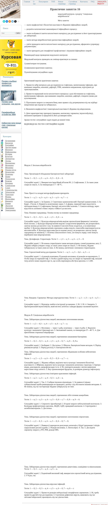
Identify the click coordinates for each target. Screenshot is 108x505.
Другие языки (10, 147)
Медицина (9, 165)
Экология (9, 206)
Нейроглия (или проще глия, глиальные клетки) (11, 125)
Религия (8, 181)
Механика (9, 168)
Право (7, 177)
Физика (8, 197)
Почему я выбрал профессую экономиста (9, 83)
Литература (9, 159)
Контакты (84, 2)
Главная (27, 2)
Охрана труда (10, 170)
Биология (9, 143)
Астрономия (10, 141)
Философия (10, 199)
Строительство (11, 190)
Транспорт (9, 194)
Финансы (9, 201)
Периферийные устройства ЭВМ (9, 113)
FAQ (92, 2)
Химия (8, 203)
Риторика (9, 183)
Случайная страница (73, 3)
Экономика (9, 208)
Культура (9, 156)
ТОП (53, 2)
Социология (10, 185)
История (8, 154)
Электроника (10, 210)
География (9, 145)
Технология (10, 192)
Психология (10, 179)
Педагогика (9, 172)
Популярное (43, 2)
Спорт (7, 188)
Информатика (10, 152)
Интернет (9, 150)
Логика (8, 161)
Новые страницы (62, 3)
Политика (9, 174)
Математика (10, 163)
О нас (34, 3)
